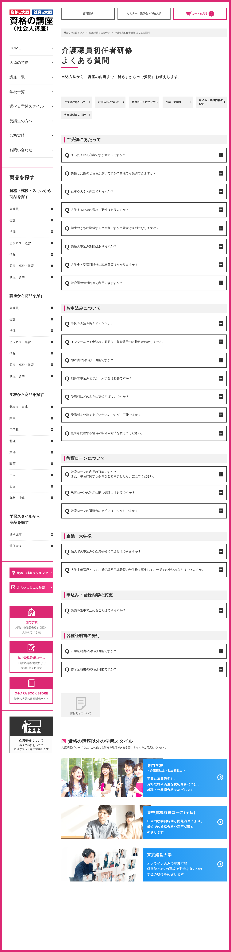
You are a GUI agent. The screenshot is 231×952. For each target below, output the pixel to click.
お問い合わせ (21, 151)
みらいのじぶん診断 (31, 588)
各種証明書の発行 (75, 114)
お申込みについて (108, 102)
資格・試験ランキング (32, 573)
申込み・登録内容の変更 (211, 102)
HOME (15, 48)
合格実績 (17, 136)
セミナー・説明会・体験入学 (144, 13)
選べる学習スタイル (27, 107)
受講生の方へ (21, 121)
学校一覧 (17, 92)
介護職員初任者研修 (99, 32)
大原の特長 (19, 63)
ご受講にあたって (75, 102)
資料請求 (88, 13)
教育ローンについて (144, 102)
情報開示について (80, 713)
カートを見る (200, 14)
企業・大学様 (173, 102)
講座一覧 (17, 77)
